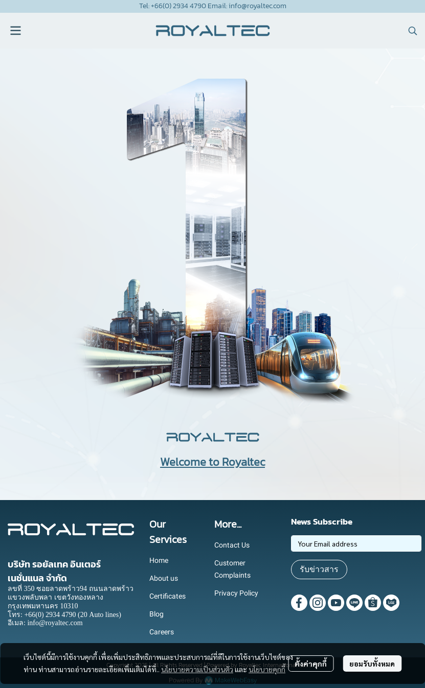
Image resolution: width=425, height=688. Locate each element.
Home (158, 560)
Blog (156, 614)
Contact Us (232, 545)
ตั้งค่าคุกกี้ (311, 663)
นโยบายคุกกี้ (267, 669)
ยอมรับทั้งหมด (372, 663)
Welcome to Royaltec (212, 462)
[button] (413, 30)
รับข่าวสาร (319, 569)
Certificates (167, 596)
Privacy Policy (236, 593)
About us (163, 578)
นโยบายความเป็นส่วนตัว (197, 669)
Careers (161, 632)
